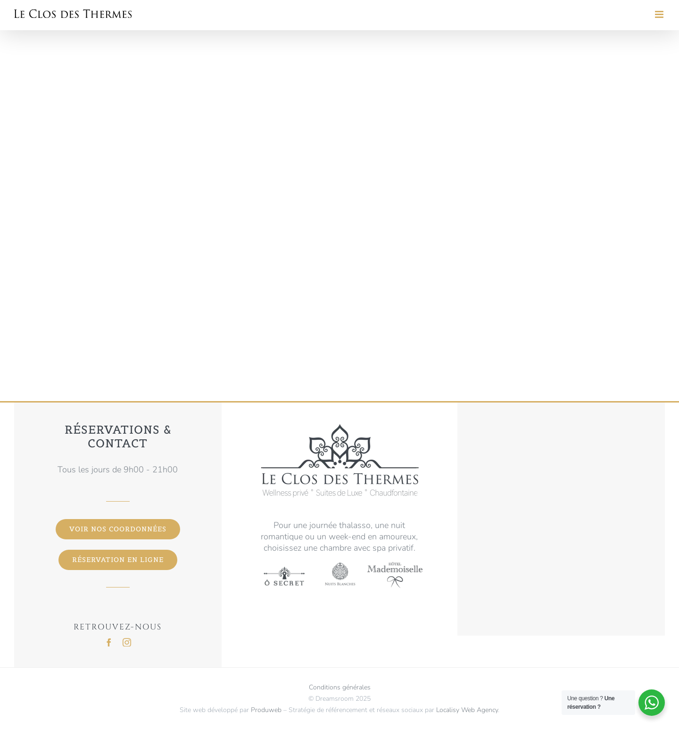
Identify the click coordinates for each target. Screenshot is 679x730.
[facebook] (109, 642)
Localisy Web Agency (467, 709)
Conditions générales (340, 687)
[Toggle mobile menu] (660, 14)
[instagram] (127, 642)
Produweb (266, 709)
